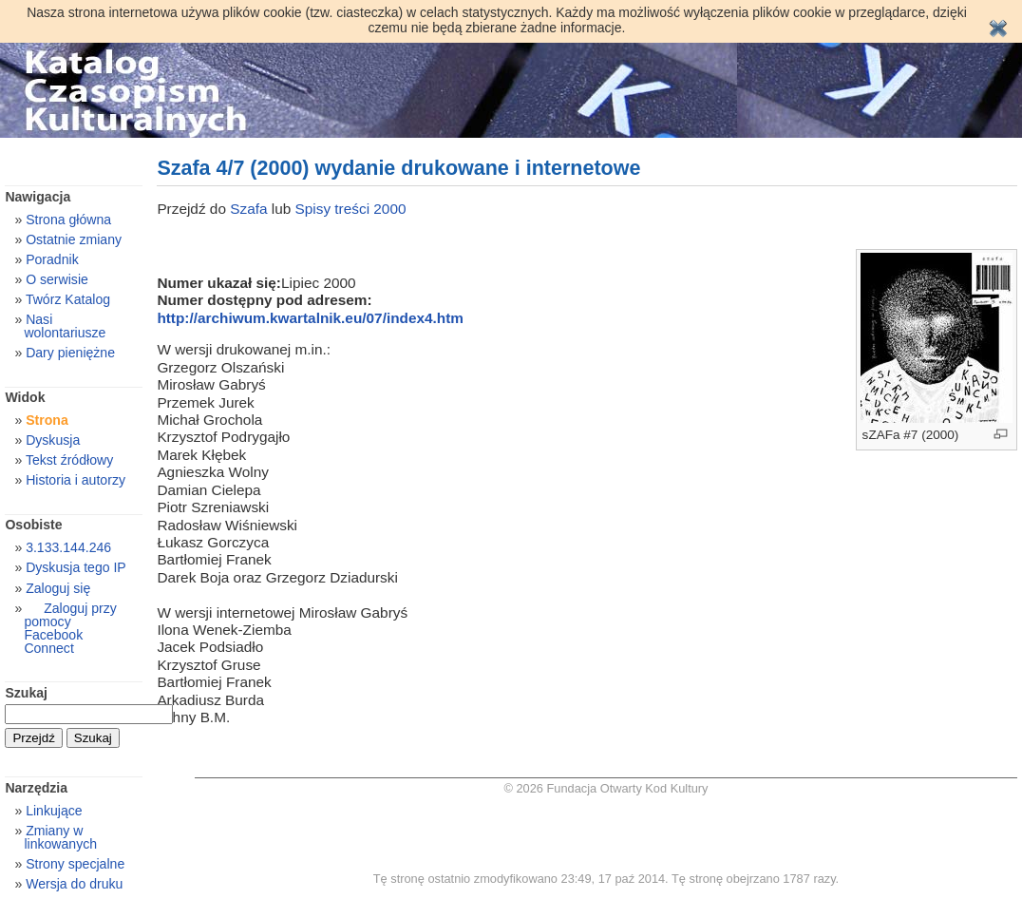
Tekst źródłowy (69, 460)
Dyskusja (53, 440)
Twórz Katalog (68, 299)
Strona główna (68, 219)
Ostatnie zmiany (74, 239)
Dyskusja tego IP (76, 567)
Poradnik (52, 259)
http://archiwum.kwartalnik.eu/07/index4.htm (310, 318)
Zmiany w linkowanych (60, 837)
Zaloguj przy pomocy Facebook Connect (70, 628)
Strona (47, 420)
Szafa (251, 209)
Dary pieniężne (70, 352)
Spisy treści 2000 (351, 209)
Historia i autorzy (75, 480)
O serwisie (57, 279)
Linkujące (54, 810)
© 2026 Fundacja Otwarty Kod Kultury (605, 788)
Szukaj (26, 692)
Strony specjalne (75, 863)
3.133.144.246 (68, 547)
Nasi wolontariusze (64, 326)
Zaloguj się (58, 588)
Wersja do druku (74, 883)
